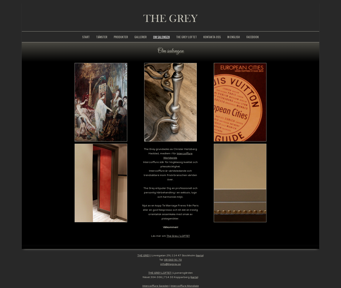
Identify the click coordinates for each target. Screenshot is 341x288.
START (86, 37)
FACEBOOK (252, 37)
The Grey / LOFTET (178, 235)
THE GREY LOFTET (186, 37)
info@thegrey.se (170, 264)
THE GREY (143, 255)
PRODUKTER (121, 37)
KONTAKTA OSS (212, 37)
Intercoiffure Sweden (155, 285)
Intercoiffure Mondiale (185, 285)
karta (200, 255)
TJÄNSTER (101, 37)
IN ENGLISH (233, 37)
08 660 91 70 (173, 259)
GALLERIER (140, 37)
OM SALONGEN (161, 37)
